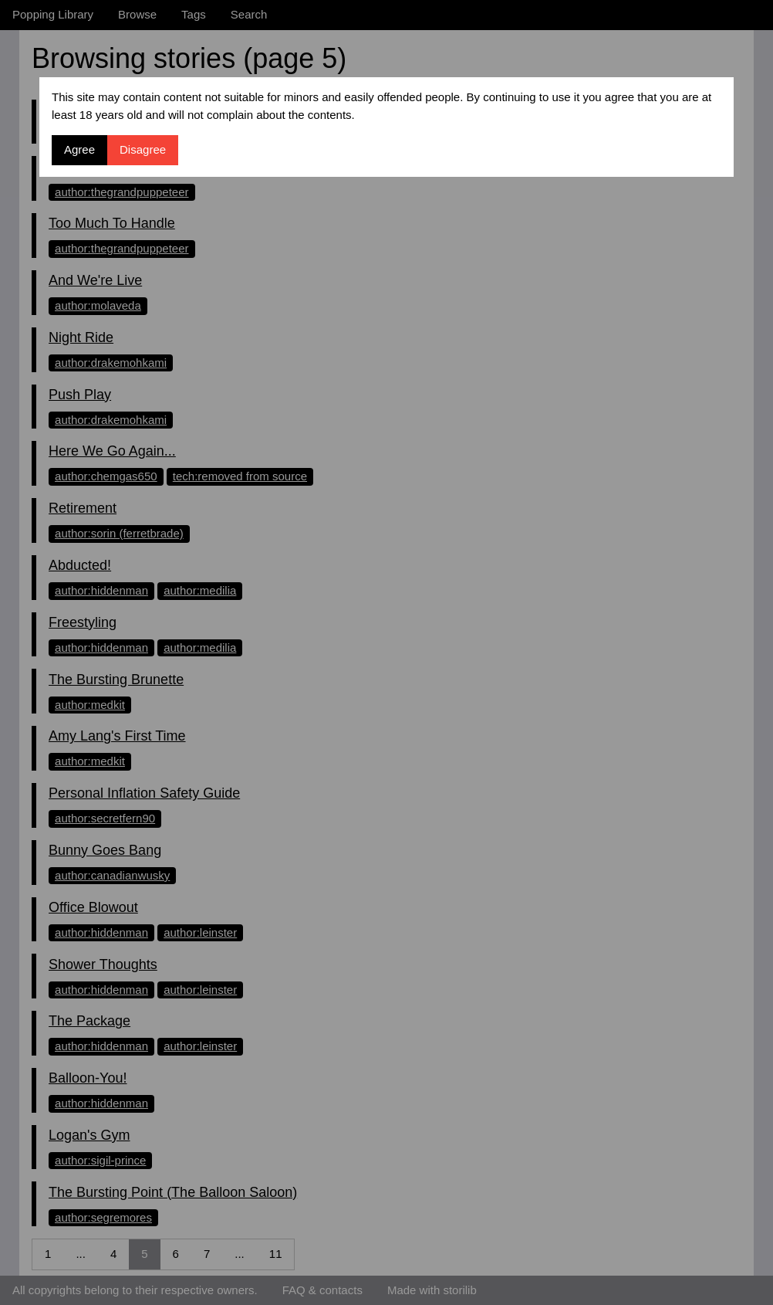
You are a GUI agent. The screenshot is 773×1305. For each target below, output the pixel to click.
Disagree (143, 149)
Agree (79, 149)
